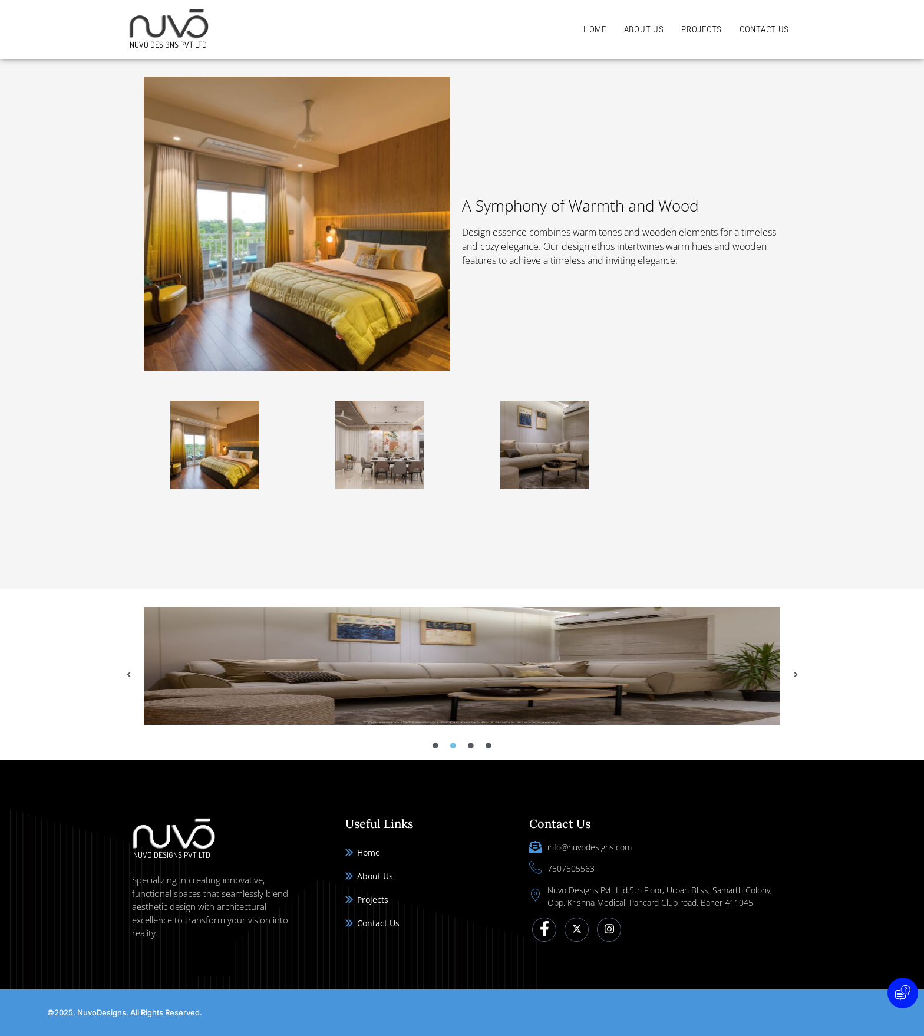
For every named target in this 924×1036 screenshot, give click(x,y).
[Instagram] (609, 930)
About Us (644, 29)
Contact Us (764, 29)
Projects (701, 29)
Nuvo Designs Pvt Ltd (168, 44)
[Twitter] (577, 930)
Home (594, 29)
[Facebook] (544, 930)
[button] (128, 675)
